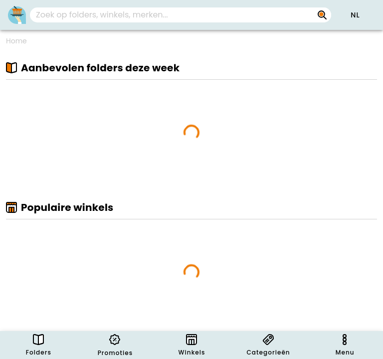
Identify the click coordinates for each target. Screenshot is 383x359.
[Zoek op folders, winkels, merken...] (322, 14)
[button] (355, 15)
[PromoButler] (17, 15)
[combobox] (180, 14)
